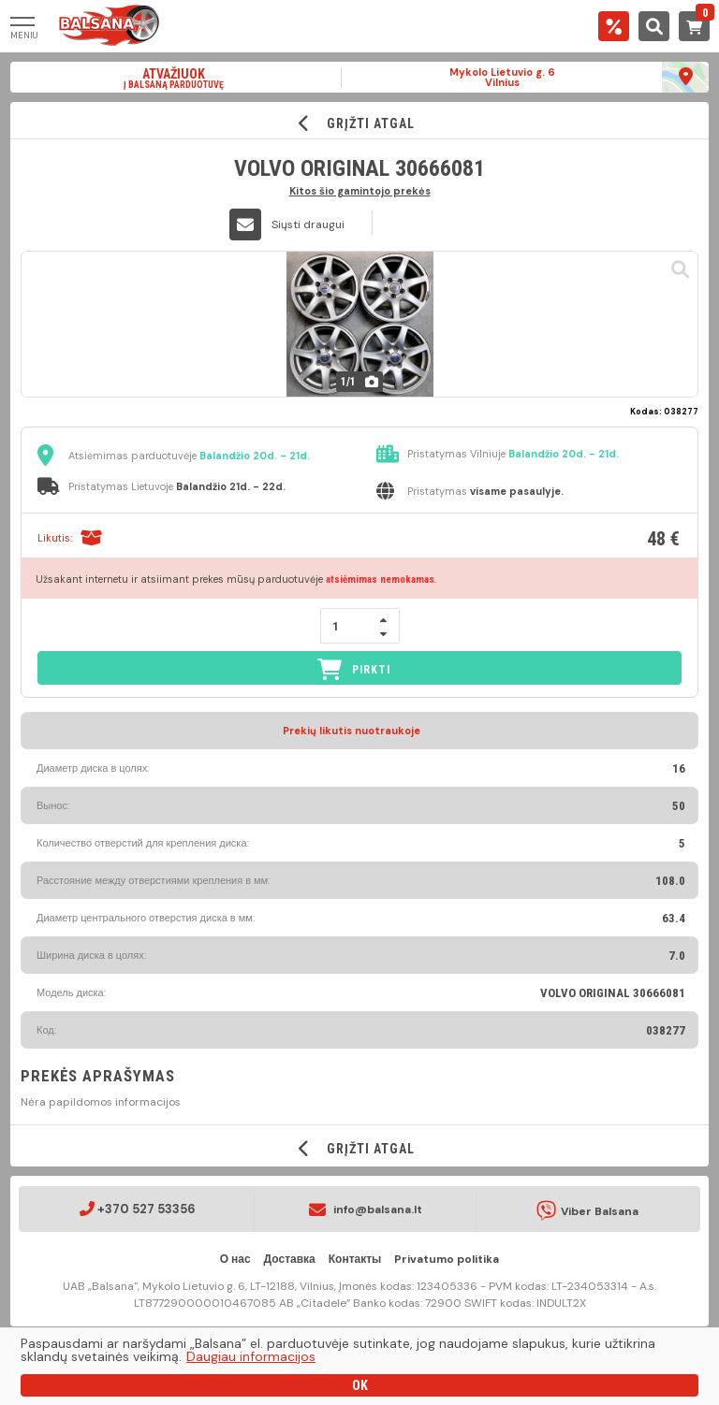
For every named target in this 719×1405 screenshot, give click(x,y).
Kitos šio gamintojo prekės (360, 190)
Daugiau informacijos (250, 1356)
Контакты (355, 1259)
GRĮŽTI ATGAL (360, 123)
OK (360, 1385)
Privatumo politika (446, 1259)
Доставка (289, 1259)
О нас (235, 1259)
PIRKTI (353, 669)
